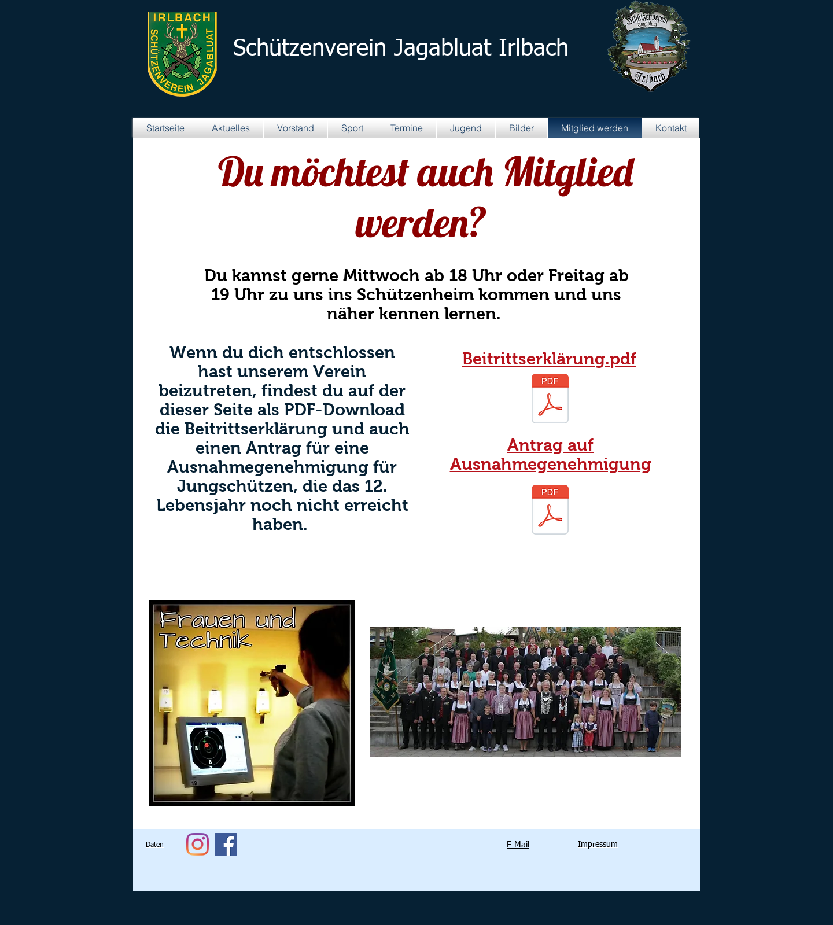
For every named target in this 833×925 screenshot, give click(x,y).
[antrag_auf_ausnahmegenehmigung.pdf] (550, 511)
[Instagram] (197, 844)
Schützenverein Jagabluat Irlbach (401, 49)
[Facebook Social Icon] (226, 844)
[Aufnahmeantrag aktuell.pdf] (550, 399)
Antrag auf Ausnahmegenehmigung (550, 454)
